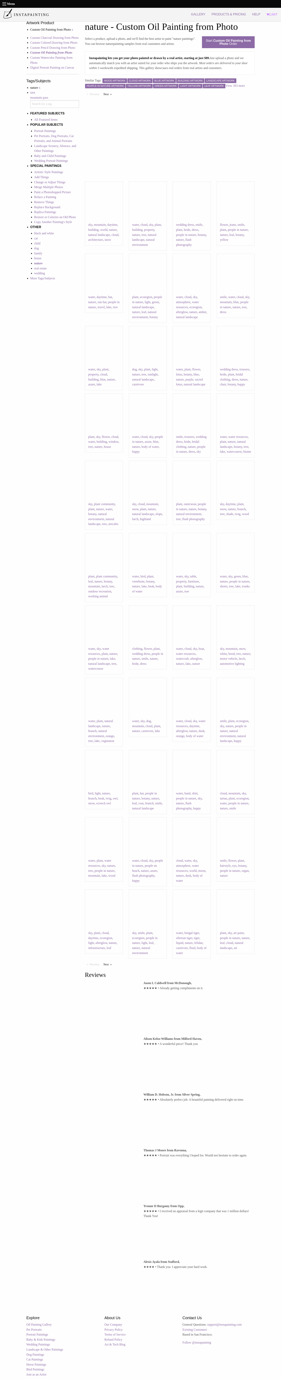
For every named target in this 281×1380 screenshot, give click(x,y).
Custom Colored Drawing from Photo (53, 42)
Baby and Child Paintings (50, 156)
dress (195, 229)
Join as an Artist (36, 1374)
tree (143, 234)
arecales (113, 524)
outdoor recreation (99, 591)
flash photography (193, 519)
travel (101, 307)
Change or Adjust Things (49, 182)
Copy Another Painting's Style (53, 222)
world (103, 229)
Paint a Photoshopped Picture (52, 192)
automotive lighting (232, 663)
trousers (244, 369)
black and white (44, 233)
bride (187, 229)
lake (108, 307)
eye (234, 865)
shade (229, 514)
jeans (232, 224)
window (113, 441)
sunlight (153, 374)
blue (236, 302)
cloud (115, 234)
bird (143, 576)
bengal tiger (191, 933)
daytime (112, 224)
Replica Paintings (45, 212)
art (235, 948)
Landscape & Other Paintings (44, 1349)
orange (110, 736)
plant (158, 224)
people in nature (186, 234)
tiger (196, 938)
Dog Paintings (35, 1354)
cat (36, 238)
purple (189, 379)
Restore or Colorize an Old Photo (55, 217)
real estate (40, 268)
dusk (202, 731)
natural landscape (99, 234)
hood (232, 653)
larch (135, 519)
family (38, 253)
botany (202, 234)
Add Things (41, 177)
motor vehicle (228, 658)
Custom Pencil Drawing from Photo (52, 47)
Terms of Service (115, 1334)
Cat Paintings (34, 1359)
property (149, 229)
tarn (32, 92)
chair (223, 384)
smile (199, 224)
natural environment (188, 514)
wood (245, 514)
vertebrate (138, 581)
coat (141, 803)
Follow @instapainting (196, 1342)
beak (151, 586)
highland (145, 519)
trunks (246, 586)
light (147, 302)
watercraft (182, 658)
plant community (104, 504)
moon (201, 870)
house (37, 258)
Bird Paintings (35, 1369)
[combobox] (54, 104)
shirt (194, 793)
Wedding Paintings (38, 1344)
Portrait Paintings (45, 131)
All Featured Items (46, 119)
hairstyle (225, 865)
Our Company (113, 1324)
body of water (150, 446)
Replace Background (47, 207)
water (135, 224)
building (93, 229)
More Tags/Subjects (42, 278)
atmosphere (183, 302)
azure (91, 384)
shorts (223, 586)
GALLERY (198, 14)
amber (202, 312)
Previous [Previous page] (95, 94)
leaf (231, 234)
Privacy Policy (113, 1329)
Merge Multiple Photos (48, 187)
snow (108, 239)
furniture (193, 581)
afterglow (182, 312)
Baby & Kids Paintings (40, 1339)
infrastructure (96, 948)
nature (113, 229)
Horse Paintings (36, 1364)
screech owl (103, 803)
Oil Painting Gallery (39, 1324)
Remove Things (44, 202)
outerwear (190, 504)
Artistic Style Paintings (48, 172)
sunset (196, 663)
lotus (179, 374)
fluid (192, 948)
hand (187, 793)
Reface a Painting (45, 197)
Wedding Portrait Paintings (51, 160)
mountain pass (39, 97)
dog (36, 248)
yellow (224, 239)
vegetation (107, 741)
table (193, 576)
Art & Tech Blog (114, 1344)
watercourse (234, 451)
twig (237, 514)
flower (224, 224)
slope (159, 514)
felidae (198, 942)
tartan (223, 798)
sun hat (102, 302)
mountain (100, 224)
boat (201, 648)
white (223, 653)
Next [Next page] (108, 94)
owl (115, 798)
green (155, 302)
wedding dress (185, 224)
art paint (238, 933)
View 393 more (235, 85)
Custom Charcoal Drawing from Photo (54, 37)
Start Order (228, 42)
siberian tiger (184, 938)
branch (241, 509)
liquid (179, 942)
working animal (98, 596)
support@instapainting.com (224, 1324)
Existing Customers (194, 1329)
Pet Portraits (34, 1329)
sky (90, 224)
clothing (137, 648)
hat (110, 297)
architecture (95, 239)
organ (245, 870)
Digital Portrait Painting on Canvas (52, 67)
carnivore (138, 384)
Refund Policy (113, 1339)
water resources (238, 436)
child (37, 243)
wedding (39, 273)
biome (247, 451)
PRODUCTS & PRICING (229, 14)
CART (272, 14)
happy (241, 384)
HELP (256, 14)
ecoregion (146, 297)
